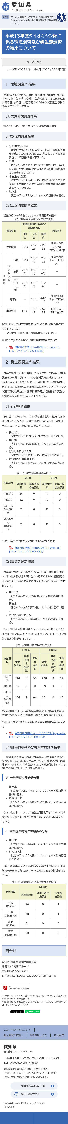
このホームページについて (17, 1030)
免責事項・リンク (38, 1035)
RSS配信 (59, 1035)
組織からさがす (27, 17)
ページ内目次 (33, 62)
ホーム (14, 17)
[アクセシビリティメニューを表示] (61, 17)
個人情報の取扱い (13, 1035)
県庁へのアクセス (30, 1094)
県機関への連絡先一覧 (33, 1086)
